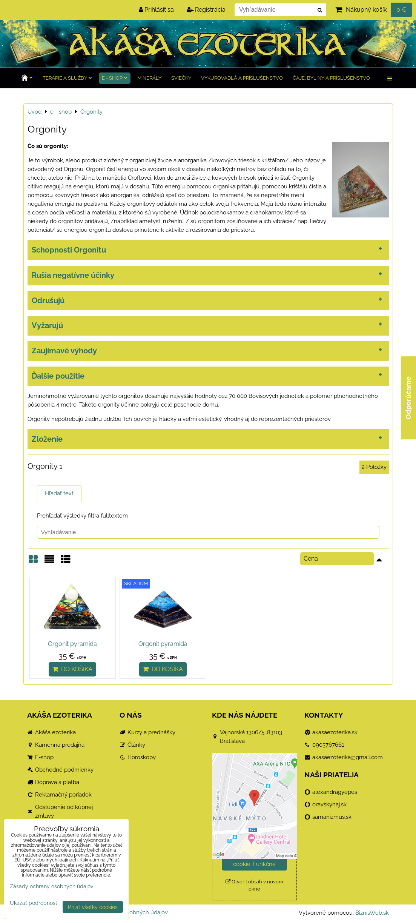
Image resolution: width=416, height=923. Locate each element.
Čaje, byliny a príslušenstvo (331, 78)
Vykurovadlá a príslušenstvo (242, 78)
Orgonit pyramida (72, 643)
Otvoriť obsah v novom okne (254, 885)
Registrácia (206, 9)
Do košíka (72, 669)
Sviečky (181, 78)
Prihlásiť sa (156, 9)
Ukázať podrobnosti (34, 903)
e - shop (114, 78)
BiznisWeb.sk (372, 912)
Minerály (149, 78)
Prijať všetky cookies (93, 907)
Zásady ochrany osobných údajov (51, 886)
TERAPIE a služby (67, 78)
